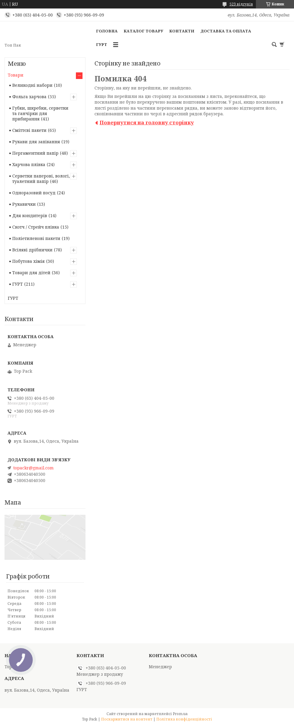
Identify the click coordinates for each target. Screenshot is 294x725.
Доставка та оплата (225, 31)
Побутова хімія (28, 261)
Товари (15, 75)
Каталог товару (143, 31)
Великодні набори (32, 85)
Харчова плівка (28, 164)
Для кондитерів (29, 215)
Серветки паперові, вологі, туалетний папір (41, 178)
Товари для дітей (31, 272)
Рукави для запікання (36, 141)
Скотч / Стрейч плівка (35, 227)
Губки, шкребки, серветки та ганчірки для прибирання (40, 113)
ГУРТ (101, 44)
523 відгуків (241, 4)
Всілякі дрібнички (32, 250)
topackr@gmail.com (33, 468)
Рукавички (24, 204)
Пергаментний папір (35, 153)
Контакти (181, 31)
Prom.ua (180, 713)
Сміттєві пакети (29, 130)
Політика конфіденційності (184, 719)
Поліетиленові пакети (36, 238)
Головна (107, 31)
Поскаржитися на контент (126, 719)
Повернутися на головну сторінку (147, 122)
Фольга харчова (29, 96)
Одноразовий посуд (34, 193)
